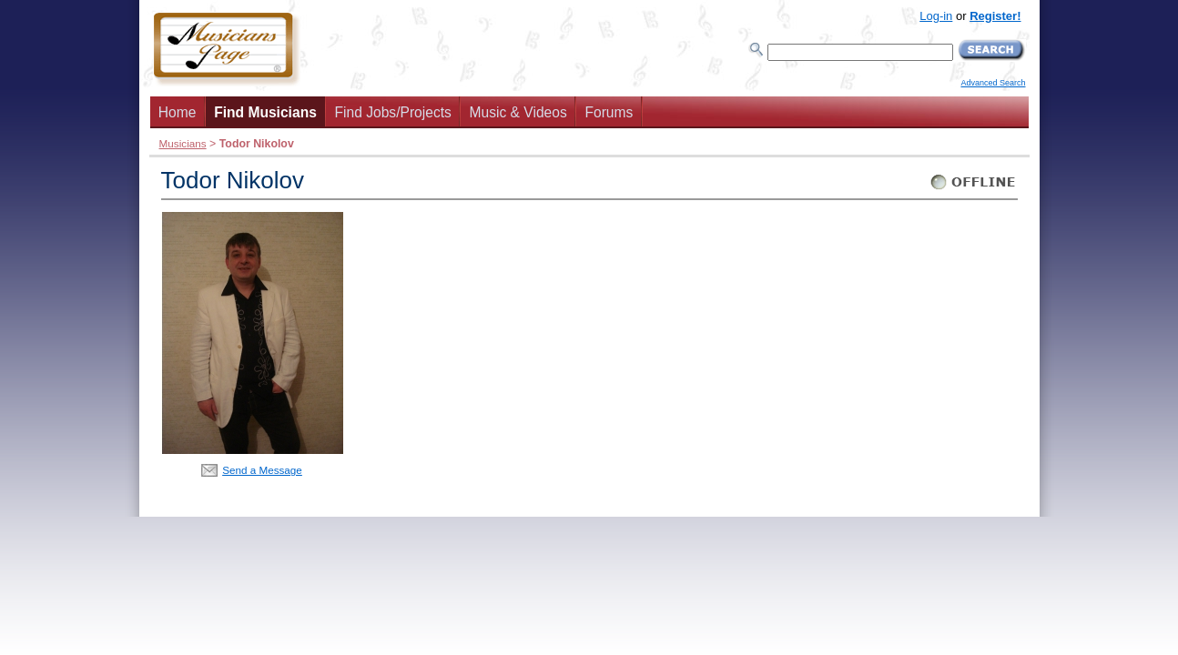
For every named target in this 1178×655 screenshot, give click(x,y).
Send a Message (262, 470)
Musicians (183, 143)
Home (177, 112)
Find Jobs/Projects (393, 112)
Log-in (935, 16)
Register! (995, 16)
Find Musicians (265, 112)
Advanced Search (992, 82)
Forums (608, 112)
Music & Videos (518, 112)
